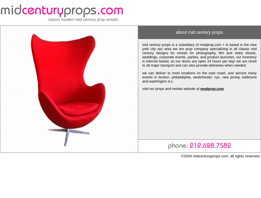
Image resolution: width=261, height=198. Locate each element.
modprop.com (212, 89)
